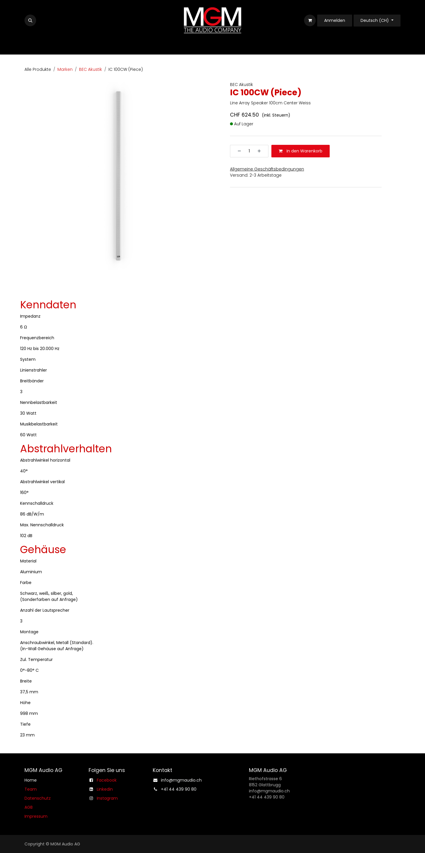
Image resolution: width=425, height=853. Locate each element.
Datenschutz (37, 798)
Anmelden (334, 20)
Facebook (107, 780)
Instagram (107, 798)
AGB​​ (28, 807)
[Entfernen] (237, 151)
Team (30, 789)
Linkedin (105, 789)
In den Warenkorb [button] (300, 151)
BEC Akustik (90, 69)
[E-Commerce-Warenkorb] (310, 20)
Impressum (36, 816)
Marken (65, 69)
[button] (30, 20)
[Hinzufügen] (261, 151)
